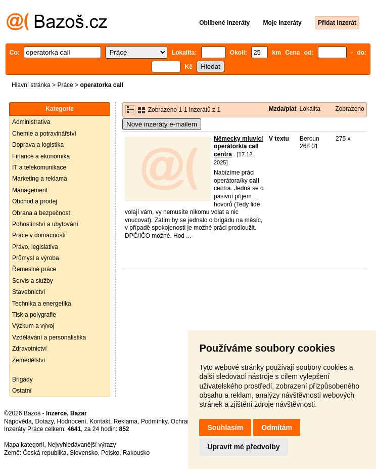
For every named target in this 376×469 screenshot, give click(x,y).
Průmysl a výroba (35, 258)
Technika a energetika (41, 303)
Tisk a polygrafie (34, 314)
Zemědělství (28, 360)
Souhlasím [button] (225, 427)
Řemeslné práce (34, 269)
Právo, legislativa (35, 246)
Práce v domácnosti (38, 235)
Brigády (22, 379)
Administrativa (31, 121)
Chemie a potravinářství (44, 133)
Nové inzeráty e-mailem (161, 124)
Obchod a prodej (34, 201)
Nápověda (18, 421)
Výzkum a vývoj (33, 325)
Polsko (110, 452)
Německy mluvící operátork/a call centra (238, 146)
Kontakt (99, 421)
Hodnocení (71, 421)
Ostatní (22, 390)
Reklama (125, 421)
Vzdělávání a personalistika (49, 337)
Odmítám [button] (276, 427)
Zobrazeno (349, 108)
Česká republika (44, 452)
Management (30, 190)
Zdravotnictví (29, 348)
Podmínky (154, 421)
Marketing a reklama (39, 178)
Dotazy (44, 421)
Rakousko (136, 452)
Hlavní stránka (31, 85)
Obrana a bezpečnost (41, 213)
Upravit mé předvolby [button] (243, 447)
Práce (65, 85)
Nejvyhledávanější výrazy (82, 444)
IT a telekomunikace (39, 167)
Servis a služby (32, 280)
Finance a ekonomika (41, 156)
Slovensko (84, 452)
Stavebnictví (28, 291)
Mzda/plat (283, 108)
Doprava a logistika (38, 144)
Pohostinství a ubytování (45, 224)
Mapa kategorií (24, 444)
